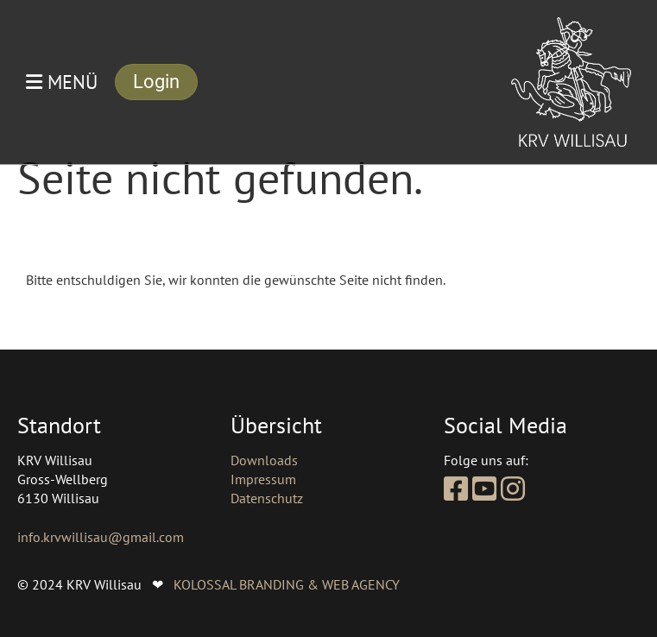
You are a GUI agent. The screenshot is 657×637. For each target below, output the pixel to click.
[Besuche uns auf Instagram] (513, 488)
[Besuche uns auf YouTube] (484, 488)
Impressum (263, 479)
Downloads (264, 460)
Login (156, 81)
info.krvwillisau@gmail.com (100, 537)
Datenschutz (267, 498)
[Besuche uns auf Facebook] (456, 488)
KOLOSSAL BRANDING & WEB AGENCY (287, 584)
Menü (62, 82)
